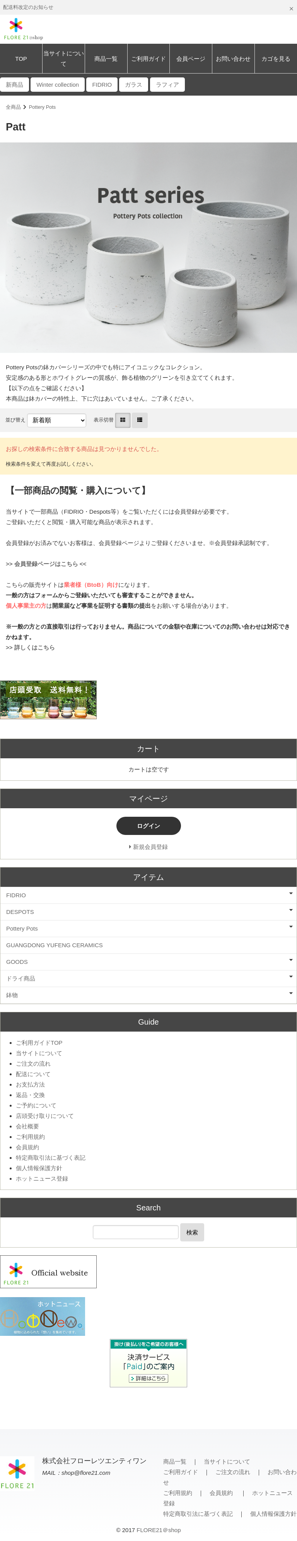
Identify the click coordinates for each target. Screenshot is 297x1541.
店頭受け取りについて (45, 1115)
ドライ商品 (20, 978)
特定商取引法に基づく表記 (50, 1157)
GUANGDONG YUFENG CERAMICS (54, 945)
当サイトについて (63, 58)
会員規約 (27, 1147)
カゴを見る (275, 58)
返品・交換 (30, 1095)
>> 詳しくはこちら (30, 647)
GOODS (17, 961)
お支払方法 (30, 1084)
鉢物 (12, 995)
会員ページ (190, 58)
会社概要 (27, 1126)
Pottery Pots (42, 107)
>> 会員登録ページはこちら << (46, 564)
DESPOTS (20, 911)
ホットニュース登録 (42, 1178)
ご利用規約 (30, 1136)
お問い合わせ (233, 58)
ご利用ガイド (148, 58)
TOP (21, 58)
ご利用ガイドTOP (39, 1042)
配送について (33, 1074)
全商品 (13, 107)
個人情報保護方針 (39, 1168)
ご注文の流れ (33, 1063)
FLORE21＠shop (159, 1530)
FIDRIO (16, 895)
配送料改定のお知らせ (28, 7)
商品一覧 (106, 58)
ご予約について (36, 1105)
